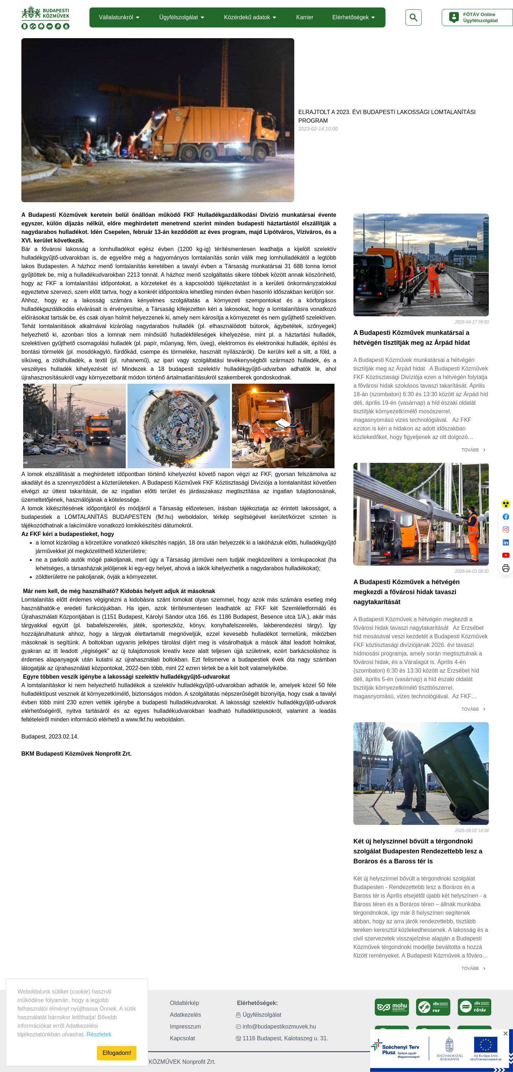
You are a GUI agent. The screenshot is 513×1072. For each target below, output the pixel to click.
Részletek (99, 1034)
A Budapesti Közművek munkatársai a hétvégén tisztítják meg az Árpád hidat (411, 337)
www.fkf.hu (139, 719)
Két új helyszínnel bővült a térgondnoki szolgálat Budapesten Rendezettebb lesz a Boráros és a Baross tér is (417, 851)
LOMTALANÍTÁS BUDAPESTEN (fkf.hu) (119, 517)
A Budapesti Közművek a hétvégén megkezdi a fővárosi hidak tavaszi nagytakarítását (406, 592)
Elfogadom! (117, 1053)
